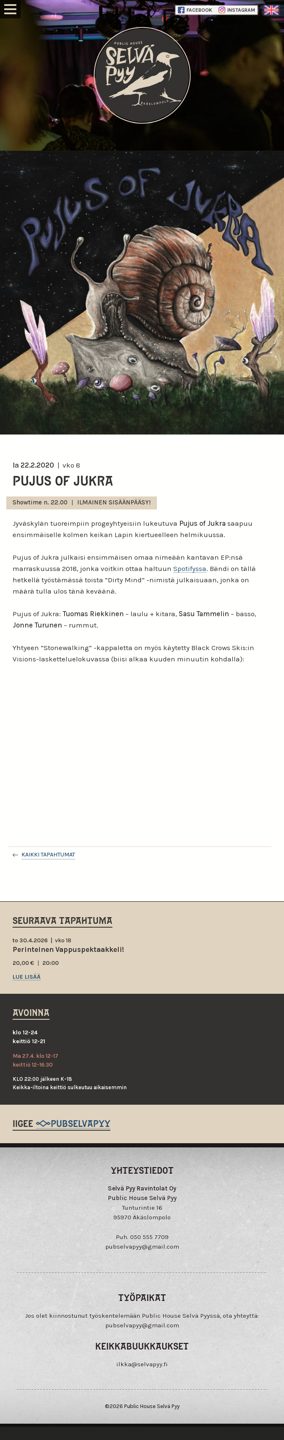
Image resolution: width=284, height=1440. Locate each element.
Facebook (195, 10)
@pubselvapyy (73, 1123)
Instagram (237, 10)
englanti (271, 10)
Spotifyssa (189, 568)
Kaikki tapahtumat (48, 854)
